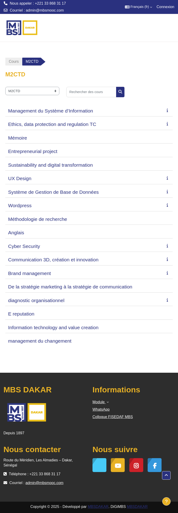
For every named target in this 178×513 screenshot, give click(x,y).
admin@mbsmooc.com (45, 10)
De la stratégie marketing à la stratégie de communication (70, 286)
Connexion (166, 7)
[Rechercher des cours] (91, 92)
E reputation (21, 313)
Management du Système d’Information (50, 110)
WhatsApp (101, 409)
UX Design (19, 178)
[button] (138, 7)
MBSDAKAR (98, 507)
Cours (14, 61)
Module (99, 402)
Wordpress (20, 205)
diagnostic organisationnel (36, 300)
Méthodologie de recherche (37, 219)
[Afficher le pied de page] (166, 501)
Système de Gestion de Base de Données (53, 192)
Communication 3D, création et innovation (53, 259)
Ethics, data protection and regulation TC (52, 124)
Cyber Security (24, 246)
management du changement (39, 341)
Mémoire (17, 138)
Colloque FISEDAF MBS (112, 417)
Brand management (29, 273)
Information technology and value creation (53, 327)
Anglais (16, 232)
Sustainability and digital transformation (50, 165)
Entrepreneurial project (32, 151)
